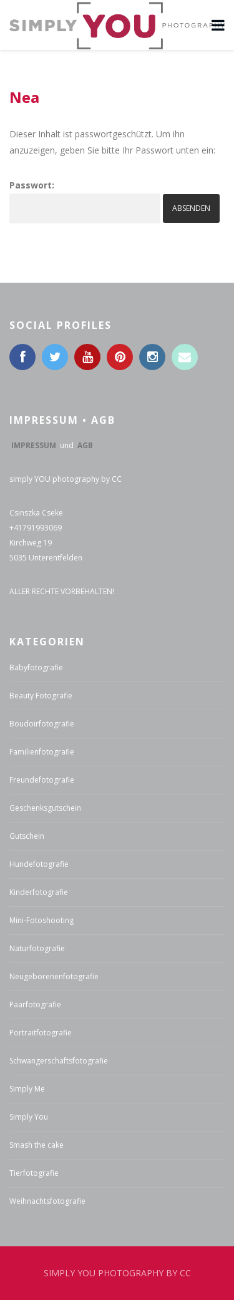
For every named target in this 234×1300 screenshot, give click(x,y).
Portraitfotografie (40, 1032)
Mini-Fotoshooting (41, 920)
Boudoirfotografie (41, 723)
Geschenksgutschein (45, 808)
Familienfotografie (41, 751)
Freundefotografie (41, 780)
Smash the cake (36, 1145)
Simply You (28, 1117)
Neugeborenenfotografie (54, 976)
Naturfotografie (37, 948)
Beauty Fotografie (40, 695)
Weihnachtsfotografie (47, 1201)
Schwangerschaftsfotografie (58, 1060)
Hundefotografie (39, 864)
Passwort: (84, 201)
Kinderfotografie (38, 892)
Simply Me (27, 1088)
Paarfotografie (35, 1004)
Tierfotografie (34, 1173)
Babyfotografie (36, 667)
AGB (85, 445)
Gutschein (26, 836)
